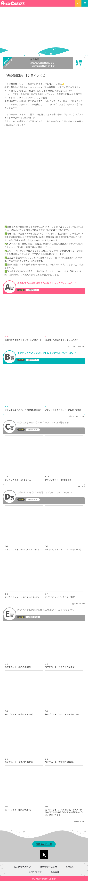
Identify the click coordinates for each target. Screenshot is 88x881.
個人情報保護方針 (22, 866)
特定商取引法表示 (48, 866)
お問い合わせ (35, 871)
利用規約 (70, 866)
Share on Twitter (44, 854)
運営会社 (55, 871)
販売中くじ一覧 (44, 844)
